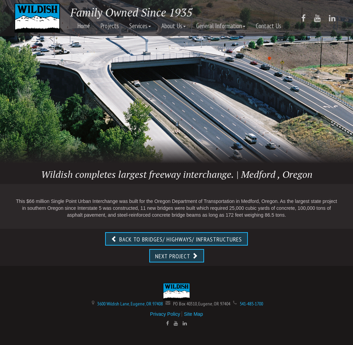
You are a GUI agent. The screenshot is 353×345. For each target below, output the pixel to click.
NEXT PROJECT (176, 256)
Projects (109, 26)
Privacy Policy (165, 314)
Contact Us (268, 26)
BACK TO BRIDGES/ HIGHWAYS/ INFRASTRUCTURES (176, 239)
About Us (173, 26)
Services (140, 26)
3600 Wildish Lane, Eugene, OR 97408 (130, 304)
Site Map (193, 314)
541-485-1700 (251, 304)
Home (83, 26)
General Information (220, 26)
